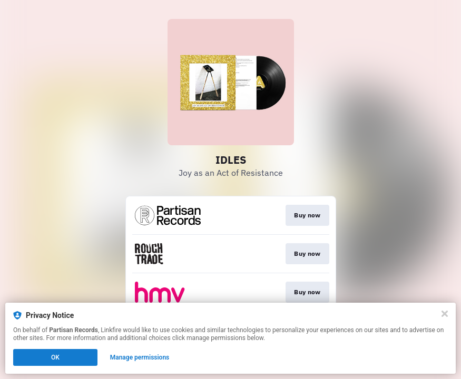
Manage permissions (140, 357)
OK (55, 357)
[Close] (444, 313)
